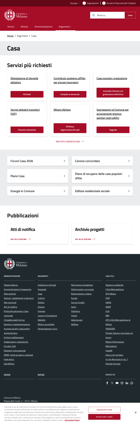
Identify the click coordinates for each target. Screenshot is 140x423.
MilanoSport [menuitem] (111, 346)
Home (10, 36)
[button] (75, 3)
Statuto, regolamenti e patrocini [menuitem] (19, 298)
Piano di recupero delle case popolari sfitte (98, 175)
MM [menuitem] (107, 315)
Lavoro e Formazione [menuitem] (47, 315)
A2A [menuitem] (108, 311)
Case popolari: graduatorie (112, 78)
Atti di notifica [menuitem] (10, 307)
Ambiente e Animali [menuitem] (47, 285)
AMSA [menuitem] (108, 302)
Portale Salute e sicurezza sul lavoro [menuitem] (119, 335)
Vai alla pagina (83, 239)
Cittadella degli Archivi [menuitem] (14, 320)
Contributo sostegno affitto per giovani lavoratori (69, 80)
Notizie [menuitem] (24, 26)
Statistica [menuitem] (75, 311)
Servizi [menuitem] (10, 26)
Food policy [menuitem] (9, 359)
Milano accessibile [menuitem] (46, 324)
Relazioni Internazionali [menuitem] (15, 350)
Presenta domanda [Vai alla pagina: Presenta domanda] (27, 129)
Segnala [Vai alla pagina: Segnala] (113, 129)
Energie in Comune (22, 191)
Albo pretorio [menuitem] (10, 293)
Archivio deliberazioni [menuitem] (14, 337)
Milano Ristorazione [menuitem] (115, 341)
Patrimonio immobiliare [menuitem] (82, 285)
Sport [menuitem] (73, 307)
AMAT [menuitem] (108, 307)
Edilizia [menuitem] (41, 302)
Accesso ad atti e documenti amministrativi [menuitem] (17, 331)
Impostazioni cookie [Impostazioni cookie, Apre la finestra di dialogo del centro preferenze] (104, 409)
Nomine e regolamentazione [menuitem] (17, 324)
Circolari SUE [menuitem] (10, 346)
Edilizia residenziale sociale (92, 191)
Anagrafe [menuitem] (42, 289)
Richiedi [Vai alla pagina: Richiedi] (27, 94)
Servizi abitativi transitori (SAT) (25, 112)
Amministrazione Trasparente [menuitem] (17, 289)
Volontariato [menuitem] (76, 320)
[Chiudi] (136, 413)
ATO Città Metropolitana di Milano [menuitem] (118, 322)
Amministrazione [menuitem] (43, 26)
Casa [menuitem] (40, 293)
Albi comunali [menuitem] (10, 302)
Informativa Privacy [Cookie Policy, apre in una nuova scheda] (72, 420)
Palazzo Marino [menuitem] (11, 285)
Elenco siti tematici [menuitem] (114, 355)
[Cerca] (130, 15)
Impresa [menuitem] (41, 311)
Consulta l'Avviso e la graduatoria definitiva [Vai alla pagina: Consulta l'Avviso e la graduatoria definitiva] (113, 92)
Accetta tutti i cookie (104, 416)
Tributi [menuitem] (74, 315)
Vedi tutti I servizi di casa (68, 141)
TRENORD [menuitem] (110, 328)
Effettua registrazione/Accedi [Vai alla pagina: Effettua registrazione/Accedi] (70, 128)
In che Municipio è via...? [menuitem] (117, 359)
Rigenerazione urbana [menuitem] (81, 293)
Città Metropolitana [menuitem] (115, 289)
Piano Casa (17, 176)
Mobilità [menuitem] (41, 320)
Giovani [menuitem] (41, 307)
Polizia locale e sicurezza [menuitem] (82, 289)
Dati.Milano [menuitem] (9, 363)
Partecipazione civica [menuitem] (47, 328)
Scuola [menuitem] (74, 298)
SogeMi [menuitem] (109, 350)
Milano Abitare (62, 110)
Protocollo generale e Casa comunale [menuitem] (16, 313)
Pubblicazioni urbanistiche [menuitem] (16, 341)
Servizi (7, 374)
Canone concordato (87, 161)
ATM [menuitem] (108, 298)
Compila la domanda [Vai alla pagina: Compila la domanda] (69, 94)
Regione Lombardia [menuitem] (114, 285)
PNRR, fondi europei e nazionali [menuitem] (18, 355)
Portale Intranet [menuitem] (113, 363)
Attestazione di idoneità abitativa (24, 80)
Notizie (41, 374)
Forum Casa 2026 (22, 161)
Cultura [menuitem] (41, 298)
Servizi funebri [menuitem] (78, 302)
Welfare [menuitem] (74, 324)
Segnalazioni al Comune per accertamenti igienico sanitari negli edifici (113, 114)
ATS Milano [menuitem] (111, 293)
